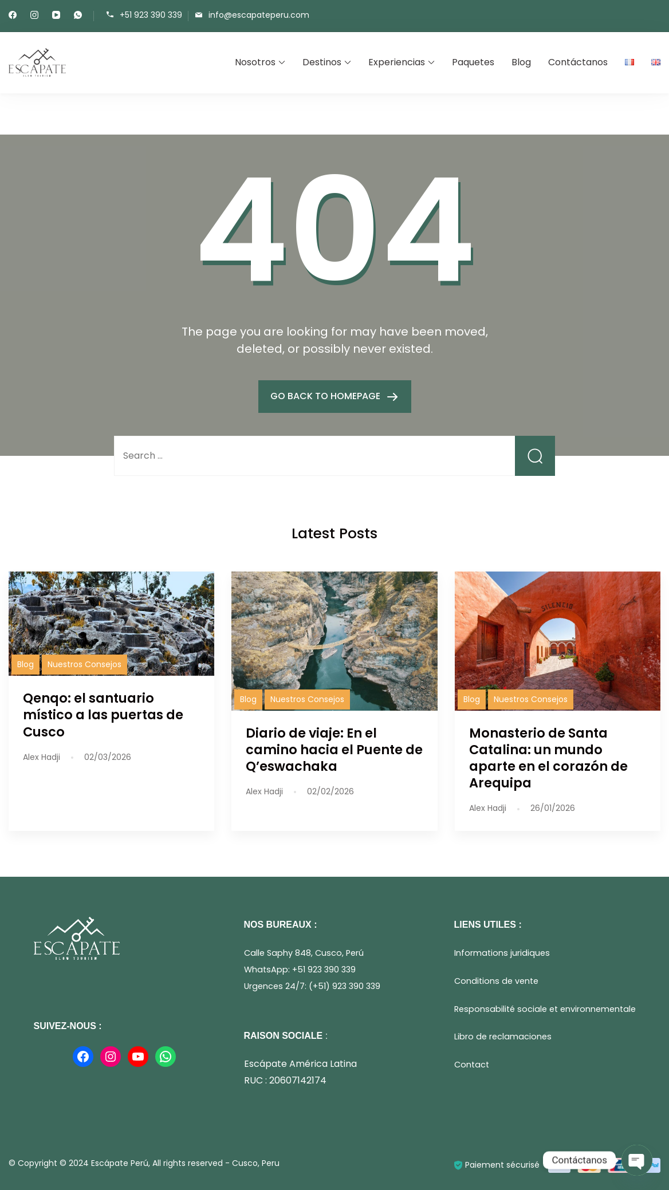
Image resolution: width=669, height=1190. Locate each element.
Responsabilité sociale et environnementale (545, 1009)
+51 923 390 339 (151, 15)
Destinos (321, 62)
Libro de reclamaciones (503, 1036)
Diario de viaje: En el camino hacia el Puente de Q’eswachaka (334, 749)
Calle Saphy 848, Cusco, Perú (304, 953)
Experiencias (396, 62)
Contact (471, 1064)
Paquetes (473, 62)
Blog (521, 62)
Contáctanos (578, 62)
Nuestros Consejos (84, 664)
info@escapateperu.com (258, 15)
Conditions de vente (496, 981)
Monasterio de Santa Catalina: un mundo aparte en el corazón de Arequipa (548, 758)
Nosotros (255, 62)
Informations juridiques (502, 953)
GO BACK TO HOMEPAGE (326, 396)
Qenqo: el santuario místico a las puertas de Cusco (103, 714)
